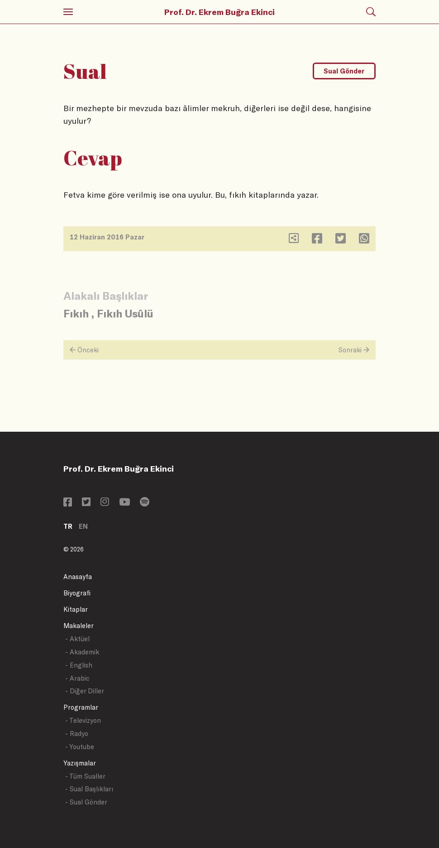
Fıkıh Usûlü (125, 313)
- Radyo (76, 733)
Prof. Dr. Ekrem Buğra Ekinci (219, 12)
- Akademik (82, 652)
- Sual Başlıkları (89, 789)
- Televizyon (83, 720)
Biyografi (77, 593)
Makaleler (78, 625)
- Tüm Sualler (85, 776)
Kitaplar (75, 609)
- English (78, 665)
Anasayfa (77, 576)
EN (83, 526)
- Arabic (77, 678)
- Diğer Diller (84, 691)
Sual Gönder (344, 71)
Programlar (80, 707)
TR (67, 526)
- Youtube (79, 747)
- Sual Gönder (86, 802)
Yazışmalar (79, 763)
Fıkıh (76, 313)
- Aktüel (77, 639)
